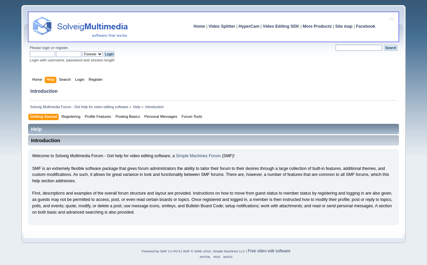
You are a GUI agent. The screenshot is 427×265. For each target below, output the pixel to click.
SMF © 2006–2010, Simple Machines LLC (214, 251)
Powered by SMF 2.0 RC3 (160, 251)
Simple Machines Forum (198, 156)
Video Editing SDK (281, 26)
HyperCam (249, 26)
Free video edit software (269, 251)
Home (199, 26)
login (46, 48)
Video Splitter (221, 26)
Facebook (365, 26)
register (61, 48)
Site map (344, 26)
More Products (317, 26)
